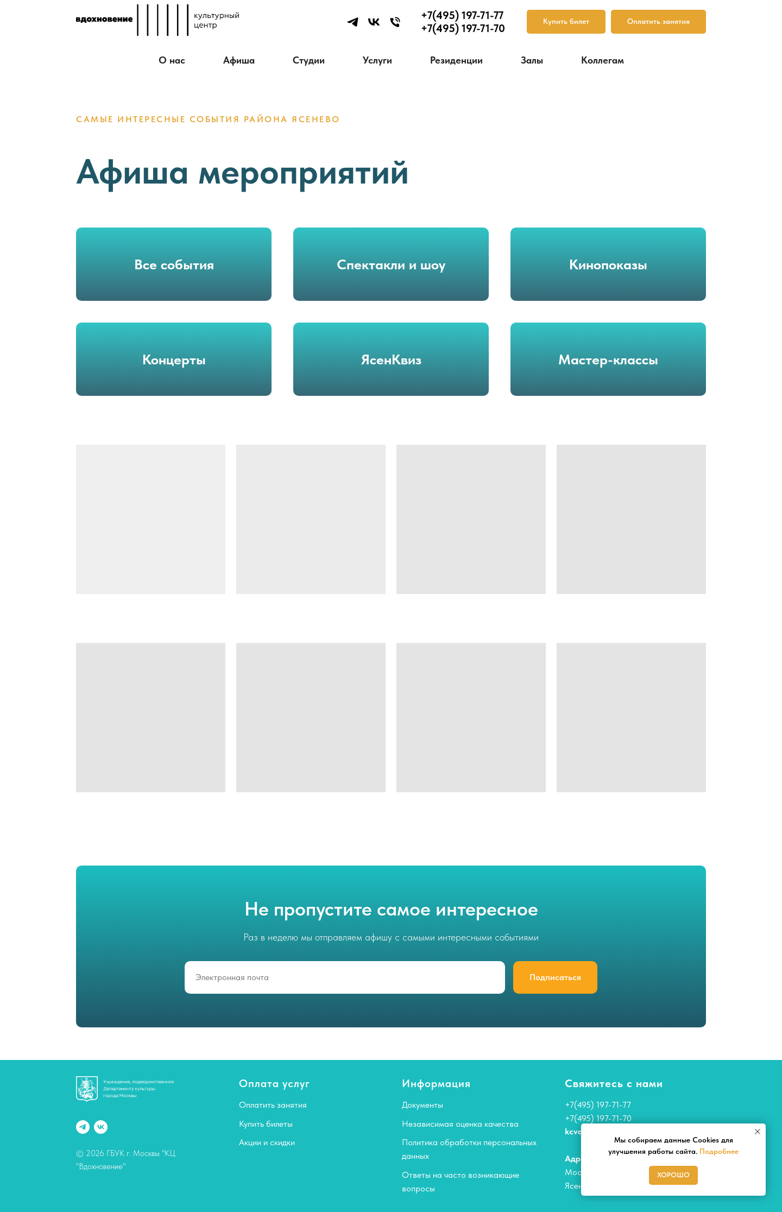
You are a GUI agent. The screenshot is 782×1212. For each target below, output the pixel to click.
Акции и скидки (267, 1142)
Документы (422, 1105)
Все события (174, 264)
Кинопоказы (608, 264)
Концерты (174, 359)
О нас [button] (172, 60)
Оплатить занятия (273, 1105)
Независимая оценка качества (460, 1124)
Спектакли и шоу (391, 264)
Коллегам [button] (602, 60)
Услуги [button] (377, 60)
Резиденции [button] (456, 60)
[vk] (374, 22)
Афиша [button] (239, 60)
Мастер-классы (608, 359)
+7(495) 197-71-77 (598, 1105)
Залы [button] (532, 60)
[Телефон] (395, 22)
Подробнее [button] (719, 1151)
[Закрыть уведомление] (757, 1131)
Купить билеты (266, 1124)
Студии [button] (309, 60)
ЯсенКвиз (391, 359)
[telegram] (353, 22)
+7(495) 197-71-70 (598, 1118)
